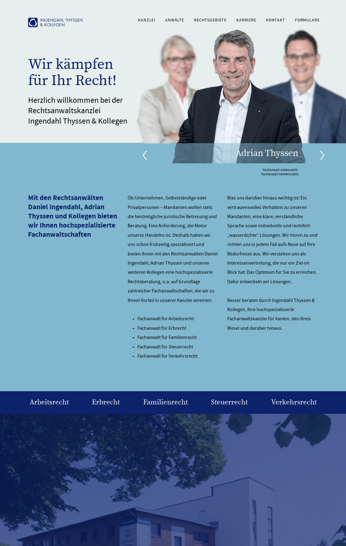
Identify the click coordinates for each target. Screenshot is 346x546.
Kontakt (275, 20)
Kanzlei (146, 20)
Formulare (307, 20)
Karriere (246, 20)
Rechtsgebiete (210, 20)
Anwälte (174, 20)
